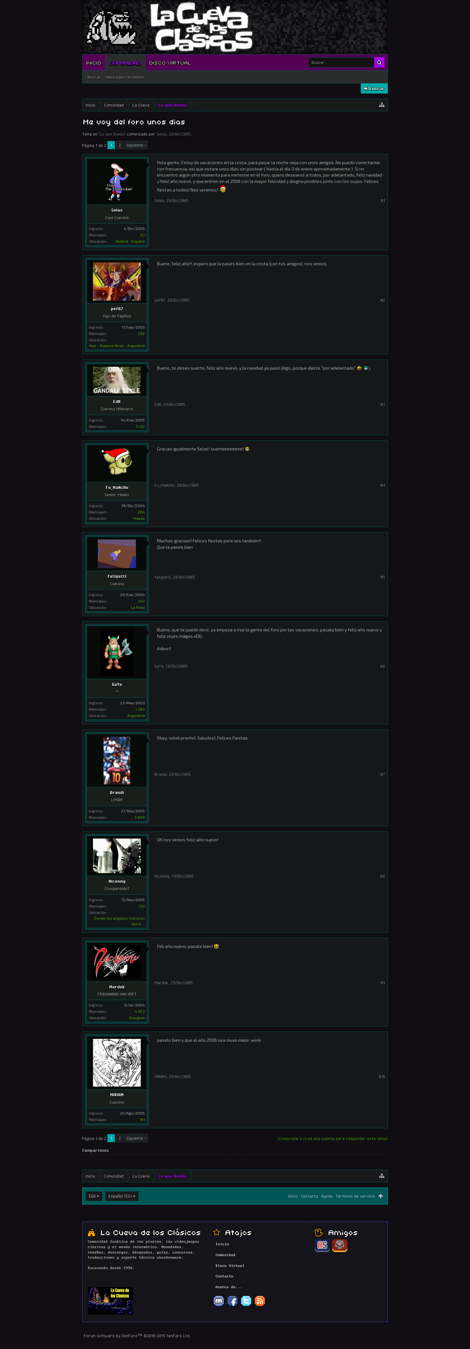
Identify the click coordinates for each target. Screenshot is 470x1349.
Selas (162, 133)
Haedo (139, 518)
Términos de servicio (355, 1196)
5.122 (140, 426)
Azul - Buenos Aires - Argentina (117, 345)
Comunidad (125, 62)
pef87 (117, 308)
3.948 (139, 817)
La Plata (138, 607)
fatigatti (116, 576)
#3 (382, 404)
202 (141, 601)
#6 (382, 666)
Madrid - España (130, 241)
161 (142, 1119)
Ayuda (326, 1196)
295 (141, 333)
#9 (382, 982)
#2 (382, 299)
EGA (92, 1196)
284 (141, 512)
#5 (382, 577)
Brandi (117, 792)
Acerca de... (229, 1287)
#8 (382, 876)
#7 (382, 774)
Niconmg (117, 881)
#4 (382, 485)
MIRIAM (117, 1094)
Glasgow (137, 1017)
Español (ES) (120, 1196)
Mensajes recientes (125, 77)
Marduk (117, 986)
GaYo (117, 684)
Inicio (94, 62)
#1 (383, 200)
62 (142, 235)
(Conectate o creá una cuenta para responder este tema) (332, 1138)
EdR (117, 401)
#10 (382, 1076)
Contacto (309, 1196)
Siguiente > (136, 145)
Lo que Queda (112, 133)
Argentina (136, 715)
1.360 (140, 709)
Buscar (94, 77)
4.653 (140, 1011)
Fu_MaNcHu (117, 487)
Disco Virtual (170, 62)
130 (142, 906)
